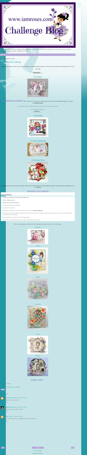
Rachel (38, 246)
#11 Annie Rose (38, 160)
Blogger (41, 453)
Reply (6, 402)
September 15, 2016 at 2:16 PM (19, 397)
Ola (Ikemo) (8, 407)
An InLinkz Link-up (6, 383)
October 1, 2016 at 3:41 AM (15, 416)
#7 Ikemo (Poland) (38, 141)
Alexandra (38, 227)
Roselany (37, 356)
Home (38, 447)
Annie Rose (8, 397)
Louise (6, 416)
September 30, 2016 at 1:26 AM (19, 407)
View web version (37, 450)
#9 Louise (38, 77)
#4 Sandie (38, 116)
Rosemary (38, 304)
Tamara (38, 334)
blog (43, 106)
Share (3, 389)
